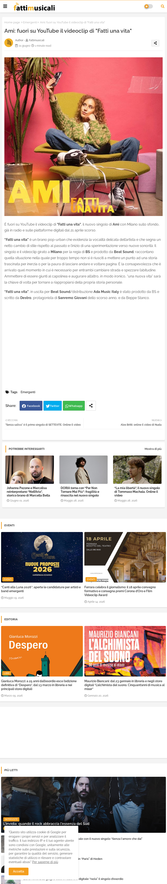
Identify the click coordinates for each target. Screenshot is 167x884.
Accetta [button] (18, 871)
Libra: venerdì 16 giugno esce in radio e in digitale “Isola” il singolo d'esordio (73, 879)
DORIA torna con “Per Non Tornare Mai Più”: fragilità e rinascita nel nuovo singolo (80, 491)
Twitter (54, 406)
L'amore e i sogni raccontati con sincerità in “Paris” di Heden (62, 858)
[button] (162, 6)
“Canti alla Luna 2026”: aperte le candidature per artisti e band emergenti (41, 589)
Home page (12, 22)
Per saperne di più (45, 862)
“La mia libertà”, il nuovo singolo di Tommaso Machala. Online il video (137, 491)
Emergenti (30, 22)
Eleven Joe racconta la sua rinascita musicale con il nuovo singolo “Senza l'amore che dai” (82, 838)
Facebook (33, 406)
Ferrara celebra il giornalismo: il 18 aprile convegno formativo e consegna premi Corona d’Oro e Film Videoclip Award (120, 591)
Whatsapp (75, 406)
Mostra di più (153, 448)
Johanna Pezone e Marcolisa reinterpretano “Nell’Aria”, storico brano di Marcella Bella (28, 491)
